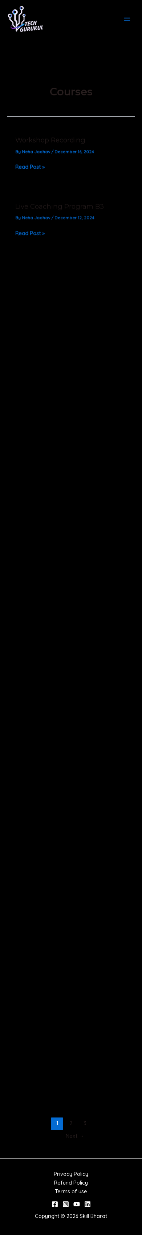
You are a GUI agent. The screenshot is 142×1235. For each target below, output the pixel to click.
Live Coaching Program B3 (59, 210)
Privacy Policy (71, 1173)
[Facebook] (55, 1204)
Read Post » (30, 168)
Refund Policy (71, 1182)
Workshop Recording (50, 142)
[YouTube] (76, 1204)
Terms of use (71, 1191)
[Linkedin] (87, 1204)
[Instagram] (65, 1204)
